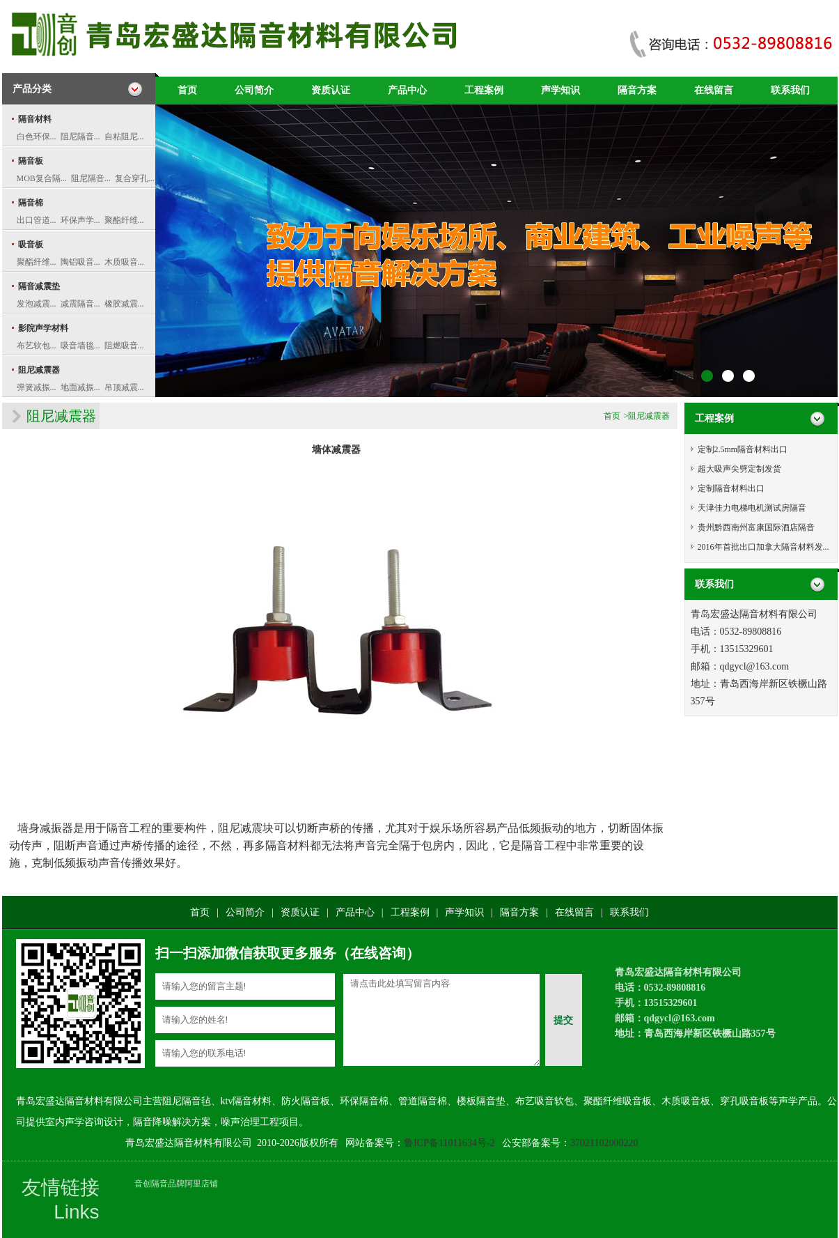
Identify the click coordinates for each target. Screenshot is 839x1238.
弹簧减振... (36, 387)
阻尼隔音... (80, 136)
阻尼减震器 (39, 370)
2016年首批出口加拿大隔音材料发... (763, 547)
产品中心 (407, 90)
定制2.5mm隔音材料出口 (743, 449)
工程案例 (483, 90)
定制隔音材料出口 (731, 488)
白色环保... (36, 136)
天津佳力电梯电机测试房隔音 (752, 508)
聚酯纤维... (124, 220)
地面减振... (80, 387)
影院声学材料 (43, 328)
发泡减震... (36, 304)
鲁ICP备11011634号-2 (449, 1143)
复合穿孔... (135, 178)
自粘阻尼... (124, 136)
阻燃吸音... (124, 345)
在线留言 (713, 90)
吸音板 (30, 244)
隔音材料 (35, 119)
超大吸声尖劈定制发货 (739, 469)
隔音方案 (637, 90)
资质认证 (330, 90)
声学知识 (560, 90)
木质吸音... (124, 262)
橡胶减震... (124, 304)
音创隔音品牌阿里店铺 (176, 1184)
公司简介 (254, 90)
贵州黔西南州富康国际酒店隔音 (756, 527)
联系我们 (790, 90)
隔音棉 (30, 203)
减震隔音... (80, 304)
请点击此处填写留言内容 (441, 1020)
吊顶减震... (124, 387)
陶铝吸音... (80, 262)
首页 (187, 90)
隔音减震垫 (39, 286)
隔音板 (30, 161)
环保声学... (80, 220)
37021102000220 (604, 1143)
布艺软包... (36, 345)
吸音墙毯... (80, 345)
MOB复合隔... (42, 178)
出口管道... (36, 220)
